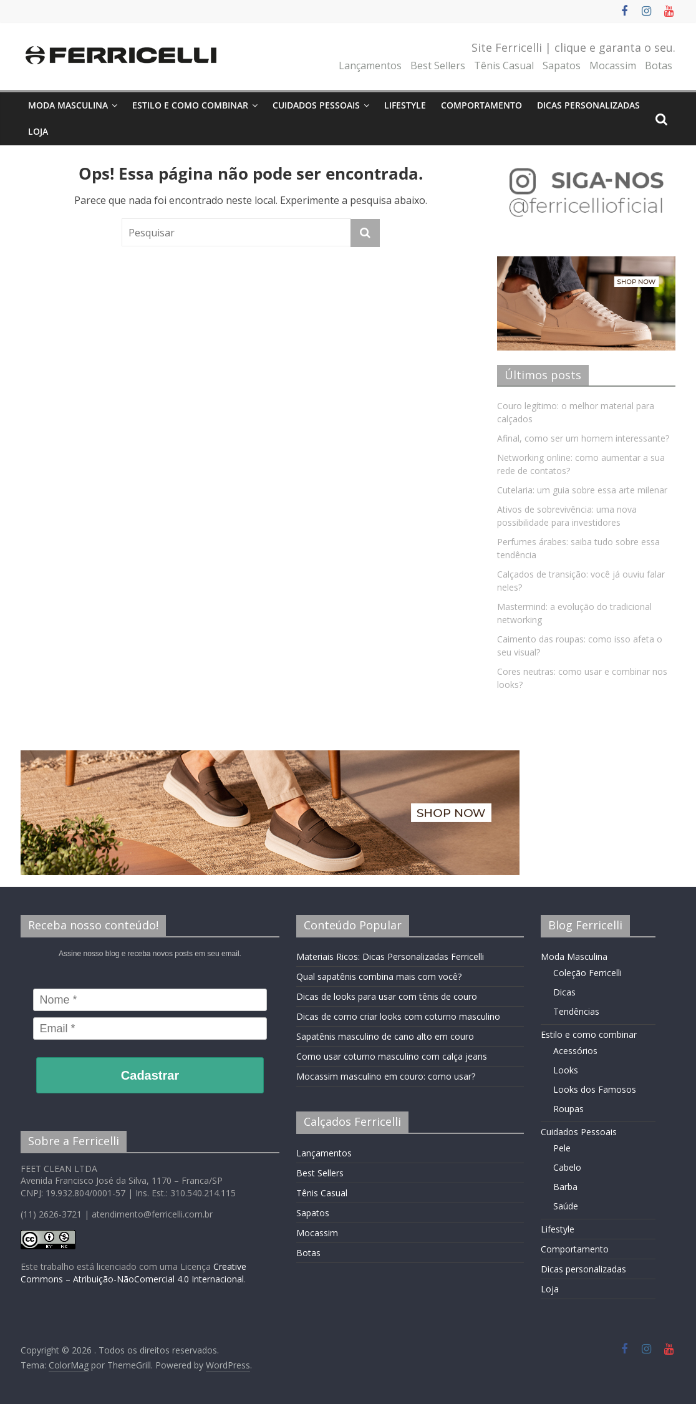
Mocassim (612, 65)
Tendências (576, 1011)
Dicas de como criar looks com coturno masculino (398, 1016)
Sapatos (562, 65)
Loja (38, 131)
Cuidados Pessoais (316, 105)
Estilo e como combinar (190, 105)
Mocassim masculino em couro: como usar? (385, 1076)
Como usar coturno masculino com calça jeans (391, 1056)
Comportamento (481, 105)
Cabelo (567, 1167)
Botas (658, 65)
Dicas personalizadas (588, 105)
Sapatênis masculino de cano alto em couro (385, 1036)
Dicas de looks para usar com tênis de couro (386, 996)
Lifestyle (405, 105)
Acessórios (575, 1051)
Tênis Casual (504, 65)
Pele (562, 1148)
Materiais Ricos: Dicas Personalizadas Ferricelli (390, 956)
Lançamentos (370, 65)
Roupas (568, 1109)
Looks (565, 1070)
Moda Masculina (68, 105)
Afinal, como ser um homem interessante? (583, 438)
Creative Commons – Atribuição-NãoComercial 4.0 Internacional (133, 1273)
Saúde (565, 1206)
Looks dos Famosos (594, 1089)
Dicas (564, 992)
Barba (565, 1187)
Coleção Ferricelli (587, 973)
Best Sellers (437, 65)
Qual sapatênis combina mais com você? (379, 976)
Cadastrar (150, 1075)
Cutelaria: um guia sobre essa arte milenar (582, 490)
